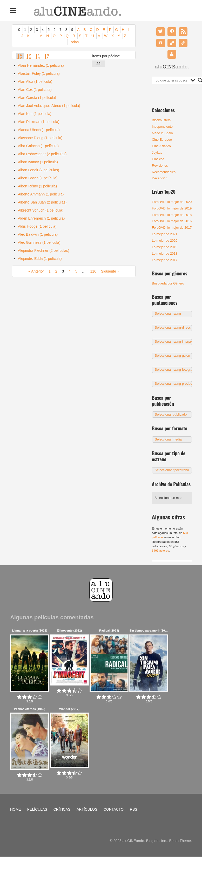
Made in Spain (162, 133)
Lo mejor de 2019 (164, 247)
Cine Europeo (162, 139)
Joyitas (157, 152)
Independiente (162, 126)
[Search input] (172, 80)
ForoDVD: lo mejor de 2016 (172, 221)
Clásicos (158, 159)
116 (93, 271)
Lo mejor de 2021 (164, 234)
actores (160, 550)
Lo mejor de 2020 (164, 240)
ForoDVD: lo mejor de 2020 (172, 202)
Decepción (159, 178)
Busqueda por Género (168, 283)
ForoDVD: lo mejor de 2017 (172, 227)
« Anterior (36, 271)
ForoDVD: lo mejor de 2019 (172, 208)
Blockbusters (161, 120)
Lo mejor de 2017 (164, 260)
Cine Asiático (161, 146)
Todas (74, 42)
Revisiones (160, 165)
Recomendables (164, 172)
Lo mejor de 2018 (164, 253)
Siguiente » (110, 271)
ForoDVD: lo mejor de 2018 (172, 215)
